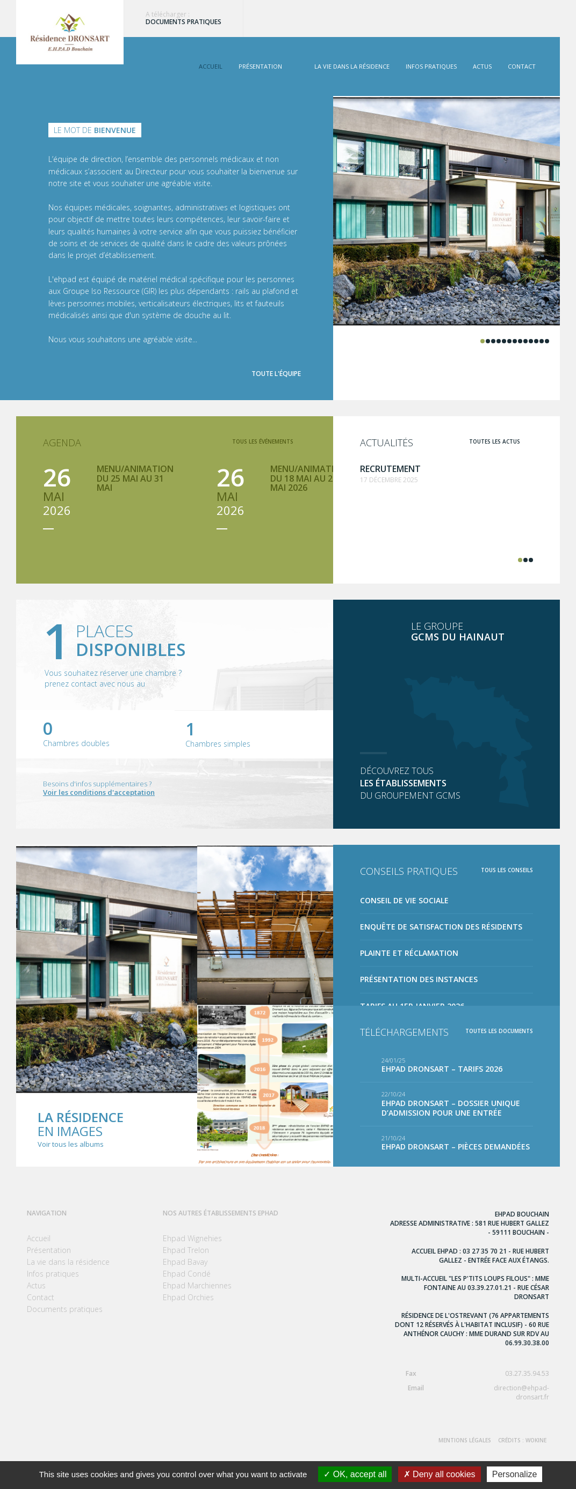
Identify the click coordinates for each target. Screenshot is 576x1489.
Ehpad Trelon (186, 1250)
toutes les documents (499, 1031)
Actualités (386, 442)
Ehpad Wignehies (192, 1238)
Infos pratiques (431, 66)
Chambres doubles (76, 743)
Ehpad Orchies (188, 1297)
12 (541, 341)
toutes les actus (494, 441)
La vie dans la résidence (352, 66)
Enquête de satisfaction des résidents (441, 927)
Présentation (260, 66)
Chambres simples (217, 744)
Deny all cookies (440, 1474)
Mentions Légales (464, 1440)
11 (536, 341)
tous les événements (262, 441)
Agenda (62, 442)
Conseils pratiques (409, 871)
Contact (522, 66)
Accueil (210, 66)
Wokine (535, 1440)
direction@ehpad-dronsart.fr (469, 1392)
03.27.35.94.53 (469, 1373)
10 (531, 341)
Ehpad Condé (187, 1274)
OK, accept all (354, 1474)
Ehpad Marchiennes (197, 1285)
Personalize (514, 1474)
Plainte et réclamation (409, 953)
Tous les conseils (507, 870)
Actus (482, 66)
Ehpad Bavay (185, 1262)
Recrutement (390, 469)
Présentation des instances (419, 979)
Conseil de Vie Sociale (404, 900)
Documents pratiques (183, 22)
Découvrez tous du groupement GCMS (446, 783)
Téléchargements (404, 1032)
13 (547, 341)
